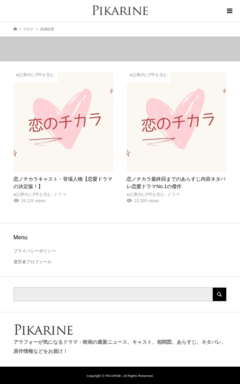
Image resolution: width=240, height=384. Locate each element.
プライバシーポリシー (34, 250)
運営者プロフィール (32, 261)
